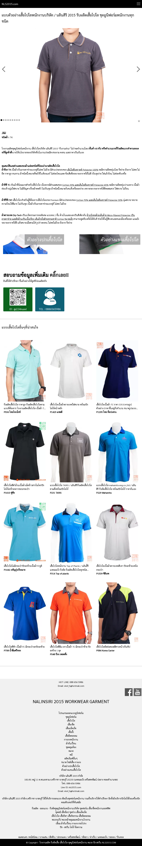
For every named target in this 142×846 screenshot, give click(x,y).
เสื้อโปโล (71, 720)
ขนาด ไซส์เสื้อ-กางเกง (71, 762)
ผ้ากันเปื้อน (71, 743)
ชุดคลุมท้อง (71, 747)
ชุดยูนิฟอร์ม (71, 716)
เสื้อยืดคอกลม (71, 735)
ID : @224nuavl (18, 300)
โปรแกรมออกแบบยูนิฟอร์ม (71, 713)
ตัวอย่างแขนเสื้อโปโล (71, 769)
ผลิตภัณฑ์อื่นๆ (71, 758)
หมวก (71, 750)
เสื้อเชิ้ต (71, 724)
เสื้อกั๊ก (71, 732)
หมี (71, 754)
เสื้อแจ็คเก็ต (71, 728)
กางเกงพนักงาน (71, 739)
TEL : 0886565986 (50, 300)
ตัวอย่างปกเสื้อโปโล (71, 766)
